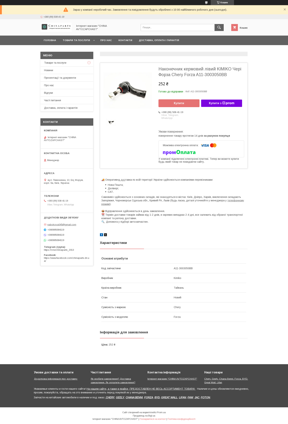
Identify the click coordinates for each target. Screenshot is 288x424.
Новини (48, 70)
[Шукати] (219, 27)
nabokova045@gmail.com (61, 224)
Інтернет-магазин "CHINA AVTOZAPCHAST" (172, 378)
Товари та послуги (76, 40)
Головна (50, 40)
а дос (121, 179)
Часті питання (52, 100)
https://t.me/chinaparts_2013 (59, 249)
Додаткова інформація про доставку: (56, 378)
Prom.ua (161, 412)
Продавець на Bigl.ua (144, 415)
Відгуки (48, 92)
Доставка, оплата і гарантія (159, 40)
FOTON (205, 397)
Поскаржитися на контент (153, 419)
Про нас (106, 40)
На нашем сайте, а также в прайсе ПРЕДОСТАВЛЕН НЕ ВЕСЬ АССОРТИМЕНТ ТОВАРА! (141, 388)
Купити (179, 103)
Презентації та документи (60, 77)
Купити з (221, 103)
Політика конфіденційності (181, 419)
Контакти (125, 40)
